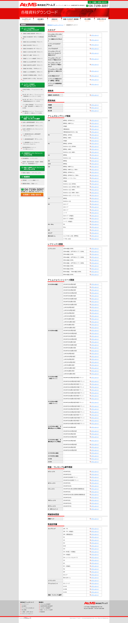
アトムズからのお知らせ (28, 608)
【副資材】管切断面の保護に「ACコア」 (33, 75)
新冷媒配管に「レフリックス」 (30, 158)
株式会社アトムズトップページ (55, 25)
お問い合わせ (102, 19)
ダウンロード (95, 35)
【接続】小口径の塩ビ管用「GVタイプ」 (33, 52)
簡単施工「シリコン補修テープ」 (31, 180)
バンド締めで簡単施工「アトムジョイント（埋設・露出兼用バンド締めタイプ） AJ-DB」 (33, 106)
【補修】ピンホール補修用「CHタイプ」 (33, 58)
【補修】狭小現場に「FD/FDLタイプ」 (32, 68)
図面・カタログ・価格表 (71, 19)
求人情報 (87, 19)
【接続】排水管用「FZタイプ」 (31, 45)
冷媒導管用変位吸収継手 (46, 606)
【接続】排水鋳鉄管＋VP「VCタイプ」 (33, 48)
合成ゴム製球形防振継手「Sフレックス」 (33, 122)
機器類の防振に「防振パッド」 (30, 183)
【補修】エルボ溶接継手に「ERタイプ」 (33, 72)
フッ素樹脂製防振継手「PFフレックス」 (33, 139)
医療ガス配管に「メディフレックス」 (32, 172)
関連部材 (42, 611)
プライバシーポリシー (27, 613)
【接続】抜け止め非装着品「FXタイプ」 (33, 42)
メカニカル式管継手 (45, 604)
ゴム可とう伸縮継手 (45, 608)
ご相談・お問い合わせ (27, 611)
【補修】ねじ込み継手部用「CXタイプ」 (33, 62)
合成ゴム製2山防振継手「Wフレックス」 (33, 125)
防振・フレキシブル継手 (46, 610)
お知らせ (55, 19)
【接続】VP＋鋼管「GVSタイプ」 (31, 55)
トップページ (26, 19)
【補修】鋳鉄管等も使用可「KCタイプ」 (33, 65)
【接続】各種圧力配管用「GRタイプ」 (32, 33)
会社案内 (41, 19)
